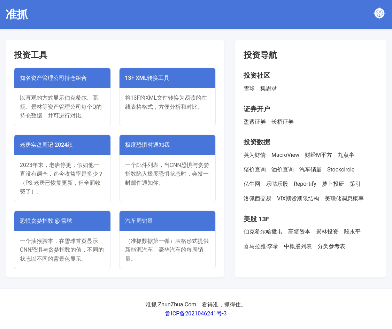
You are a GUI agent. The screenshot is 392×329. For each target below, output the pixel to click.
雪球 (249, 88)
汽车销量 (310, 169)
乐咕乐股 (277, 184)
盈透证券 (255, 121)
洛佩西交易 (257, 198)
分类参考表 (331, 246)
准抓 (17, 14)
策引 (355, 184)
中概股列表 (298, 246)
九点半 (346, 155)
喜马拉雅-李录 (261, 246)
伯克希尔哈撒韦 (263, 231)
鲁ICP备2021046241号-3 (195, 313)
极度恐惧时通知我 (147, 144)
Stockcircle (340, 169)
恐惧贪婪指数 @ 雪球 (46, 220)
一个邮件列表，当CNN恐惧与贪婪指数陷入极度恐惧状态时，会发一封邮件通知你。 (167, 174)
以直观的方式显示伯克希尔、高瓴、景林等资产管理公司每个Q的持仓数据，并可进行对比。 (61, 106)
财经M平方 (318, 155)
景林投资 (327, 231)
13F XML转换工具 (147, 78)
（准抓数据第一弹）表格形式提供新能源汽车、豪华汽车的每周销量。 (167, 250)
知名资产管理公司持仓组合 (53, 78)
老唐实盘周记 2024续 (46, 144)
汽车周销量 (139, 220)
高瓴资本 (299, 231)
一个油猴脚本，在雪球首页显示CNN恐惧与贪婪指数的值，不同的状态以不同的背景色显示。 (62, 250)
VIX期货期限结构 (298, 198)
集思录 (268, 88)
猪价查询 (255, 169)
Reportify (305, 184)
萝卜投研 (333, 184)
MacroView (285, 155)
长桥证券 (282, 121)
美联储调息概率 (344, 198)
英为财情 (255, 155)
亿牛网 (252, 184)
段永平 (352, 231)
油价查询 (282, 169)
